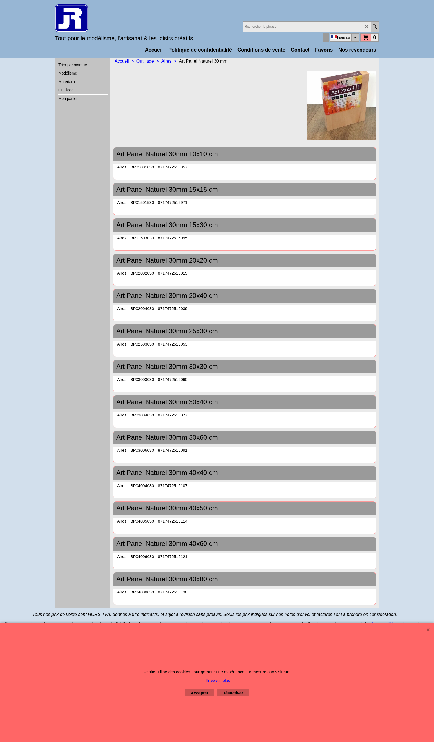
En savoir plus (218, 680)
